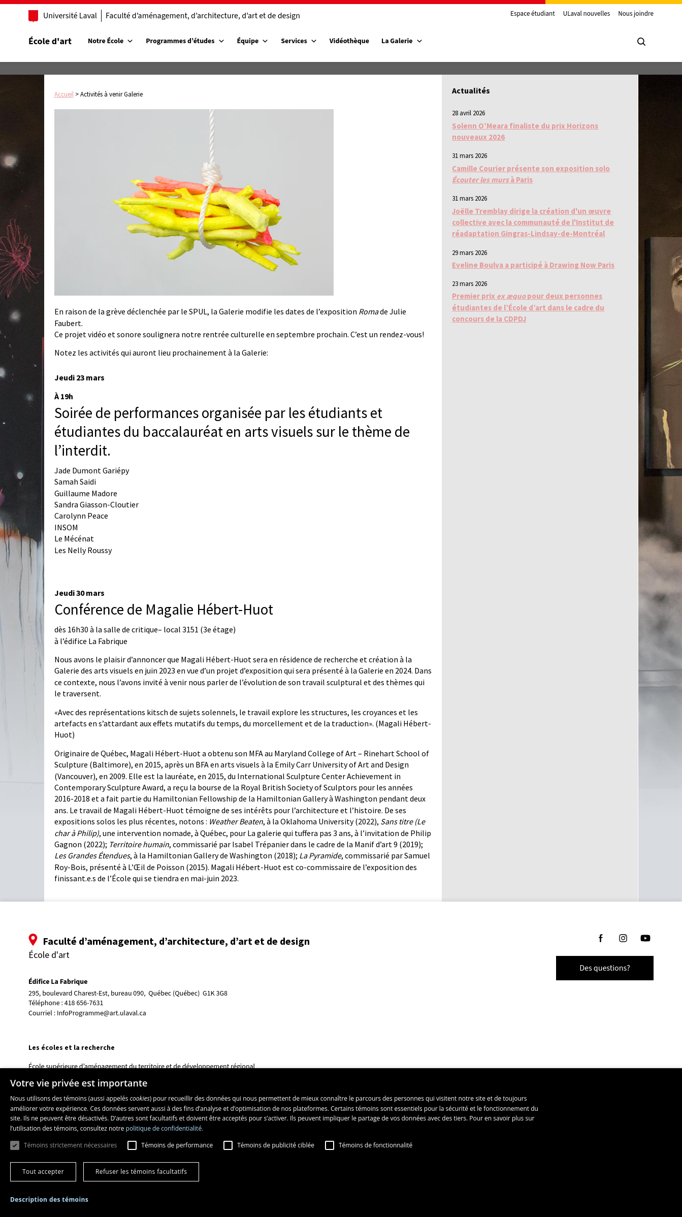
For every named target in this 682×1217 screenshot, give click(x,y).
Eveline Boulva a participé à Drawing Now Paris (533, 265)
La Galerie (402, 41)
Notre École (111, 41)
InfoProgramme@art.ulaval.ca (101, 1013)
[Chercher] (641, 41)
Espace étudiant (532, 14)
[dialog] (341, 1142)
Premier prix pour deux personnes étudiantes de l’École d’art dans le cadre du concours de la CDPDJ (528, 307)
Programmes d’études (185, 41)
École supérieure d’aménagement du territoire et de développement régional (141, 1067)
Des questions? (604, 968)
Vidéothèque (349, 41)
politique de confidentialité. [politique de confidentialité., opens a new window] (165, 1128)
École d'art (50, 41)
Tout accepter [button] (43, 1171)
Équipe (253, 41)
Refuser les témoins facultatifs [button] (141, 1171)
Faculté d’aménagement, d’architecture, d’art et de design (203, 15)
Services (299, 41)
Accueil (64, 94)
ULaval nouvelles (586, 14)
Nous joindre (636, 14)
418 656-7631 (84, 1003)
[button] (49, 1199)
